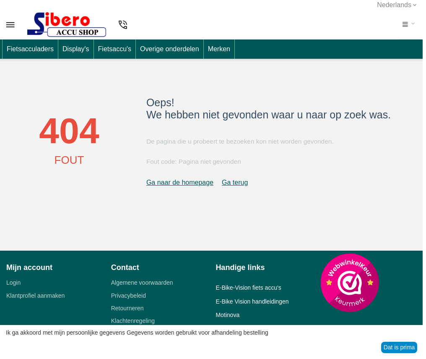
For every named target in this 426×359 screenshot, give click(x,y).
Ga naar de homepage (179, 182)
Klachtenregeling (133, 320)
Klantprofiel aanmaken (35, 295)
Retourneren (127, 308)
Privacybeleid (128, 295)
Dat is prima (399, 347)
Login (13, 282)
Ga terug (235, 182)
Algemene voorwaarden (142, 282)
